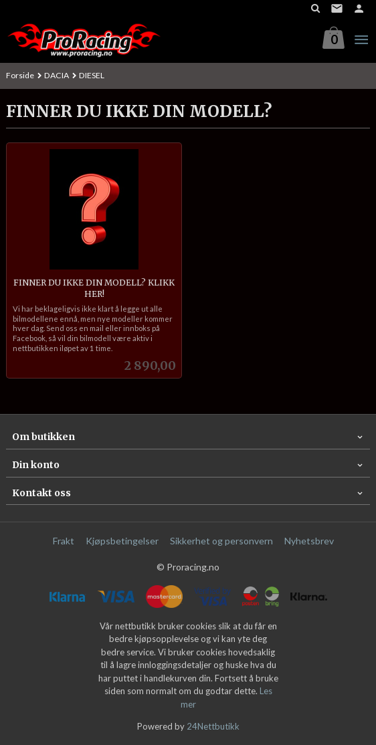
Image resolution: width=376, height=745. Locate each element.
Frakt (63, 540)
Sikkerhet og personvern (221, 540)
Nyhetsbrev (309, 540)
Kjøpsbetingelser (122, 540)
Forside (20, 75)
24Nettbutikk (213, 726)
